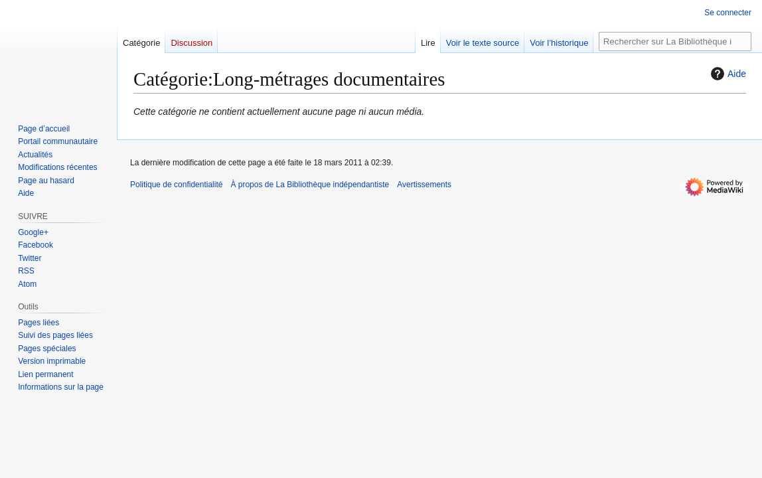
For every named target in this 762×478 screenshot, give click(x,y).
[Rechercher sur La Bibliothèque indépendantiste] (675, 41)
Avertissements (424, 184)
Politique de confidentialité (176, 184)
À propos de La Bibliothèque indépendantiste (309, 184)
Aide (727, 73)
